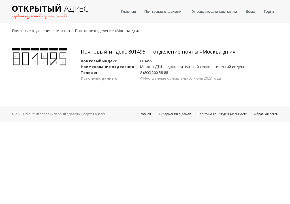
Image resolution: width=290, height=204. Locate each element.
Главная (128, 11)
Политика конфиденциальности (222, 114)
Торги (269, 11)
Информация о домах (174, 114)
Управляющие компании (214, 11)
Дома (250, 11)
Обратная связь (266, 114)
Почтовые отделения (164, 11)
